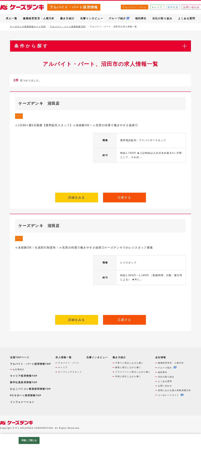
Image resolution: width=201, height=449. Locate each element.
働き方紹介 (67, 18)
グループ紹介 (117, 18)
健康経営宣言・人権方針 (38, 18)
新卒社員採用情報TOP (24, 382)
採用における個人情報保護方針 (174, 390)
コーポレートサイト (168, 395)
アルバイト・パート (134, 7)
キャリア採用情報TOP (24, 375)
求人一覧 (11, 18)
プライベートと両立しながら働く (133, 372)
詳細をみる (76, 197)
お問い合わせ (165, 386)
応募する (124, 197)
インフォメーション (22, 402)
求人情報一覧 (63, 357)
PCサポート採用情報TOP (25, 395)
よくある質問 (186, 18)
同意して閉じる (29, 440)
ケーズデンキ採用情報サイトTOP (28, 26)
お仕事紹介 (19, 369)
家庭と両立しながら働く (128, 367)
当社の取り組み (162, 18)
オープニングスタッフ (70, 372)
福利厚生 (141, 18)
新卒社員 (173, 7)
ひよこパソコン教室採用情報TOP (30, 389)
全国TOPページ (19, 357)
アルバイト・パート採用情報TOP (68, 26)
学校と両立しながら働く (128, 376)
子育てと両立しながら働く (129, 363)
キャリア (157, 7)
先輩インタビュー (91, 18)
